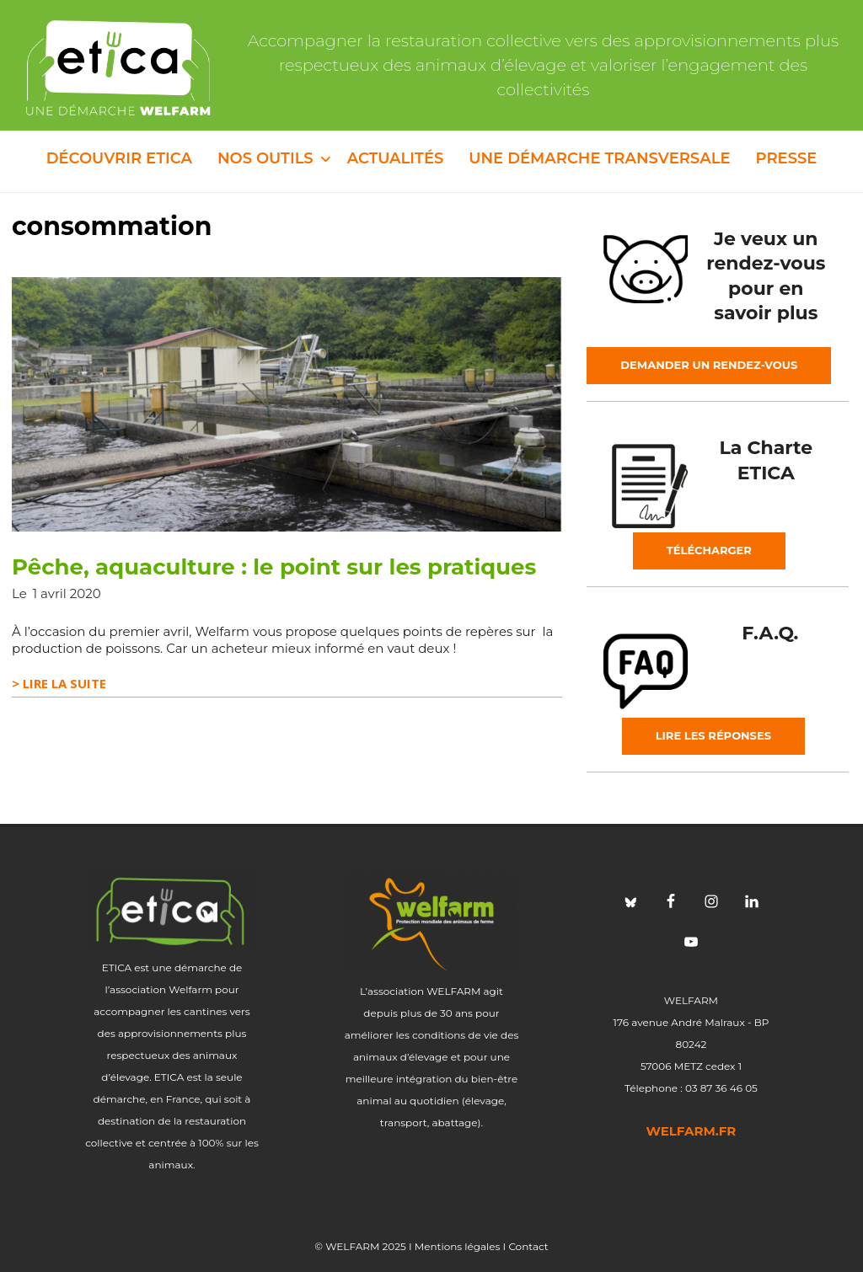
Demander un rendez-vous (708, 364)
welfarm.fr (691, 1131)
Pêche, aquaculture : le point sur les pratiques (274, 566)
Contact (528, 1246)
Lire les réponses (713, 735)
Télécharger (709, 550)
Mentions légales (458, 1246)
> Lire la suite (59, 683)
